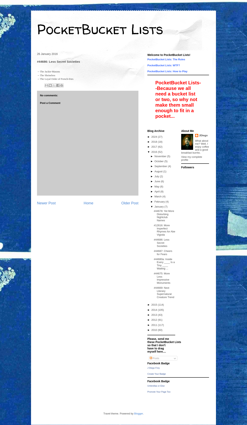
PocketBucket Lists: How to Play (167, 71)
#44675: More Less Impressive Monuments (162, 278)
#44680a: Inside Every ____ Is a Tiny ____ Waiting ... (164, 264)
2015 (154, 304)
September (161, 166)
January (159, 206)
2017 (154, 146)
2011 (154, 325)
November (161, 156)
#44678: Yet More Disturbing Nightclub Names (164, 216)
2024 (154, 136)
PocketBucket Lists (100, 29)
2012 (154, 319)
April (157, 191)
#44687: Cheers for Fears (163, 253)
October (159, 161)
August (159, 171)
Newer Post (46, 203)
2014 (154, 309)
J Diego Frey (153, 368)
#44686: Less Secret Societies (161, 242)
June (158, 181)
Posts (154, 358)
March (158, 196)
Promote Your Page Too (158, 392)
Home (88, 203)
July (157, 176)
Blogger (138, 413)
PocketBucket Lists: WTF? (163, 65)
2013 (154, 314)
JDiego (203, 135)
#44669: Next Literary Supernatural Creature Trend (164, 292)
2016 (154, 151)
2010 (154, 329)
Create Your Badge (156, 374)
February (160, 201)
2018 (154, 141)
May (157, 186)
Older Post (129, 203)
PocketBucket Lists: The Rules (166, 59)
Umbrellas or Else (156, 386)
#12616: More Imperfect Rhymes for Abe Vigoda (164, 230)
